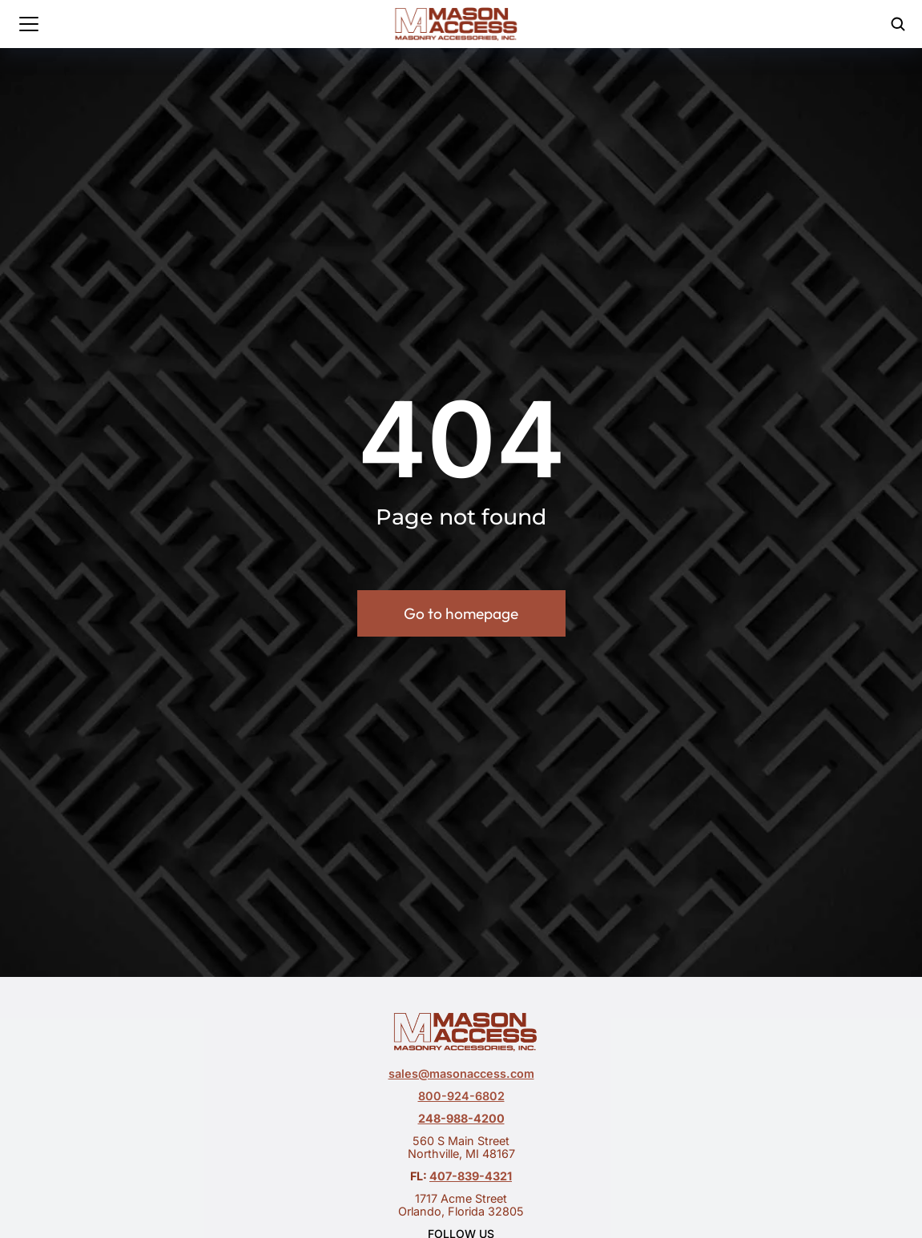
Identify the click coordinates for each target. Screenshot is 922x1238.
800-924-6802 (461, 1096)
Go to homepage (461, 618)
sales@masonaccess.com (461, 1073)
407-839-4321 (470, 1176)
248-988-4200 (461, 1118)
